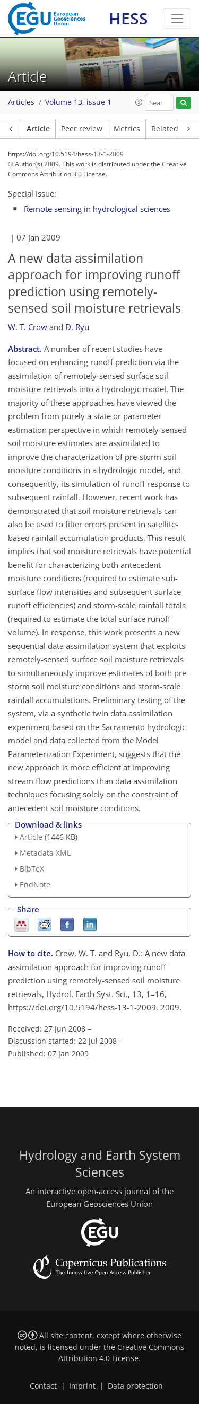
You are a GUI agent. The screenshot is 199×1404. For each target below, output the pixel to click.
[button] (139, 102)
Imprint (82, 1386)
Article (38, 129)
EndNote (35, 884)
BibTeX (32, 869)
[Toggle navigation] (177, 18)
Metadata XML (45, 853)
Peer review (81, 129)
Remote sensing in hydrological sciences (97, 208)
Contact (43, 1386)
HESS (128, 18)
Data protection (135, 1386)
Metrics (127, 129)
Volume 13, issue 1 (78, 102)
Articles (21, 102)
